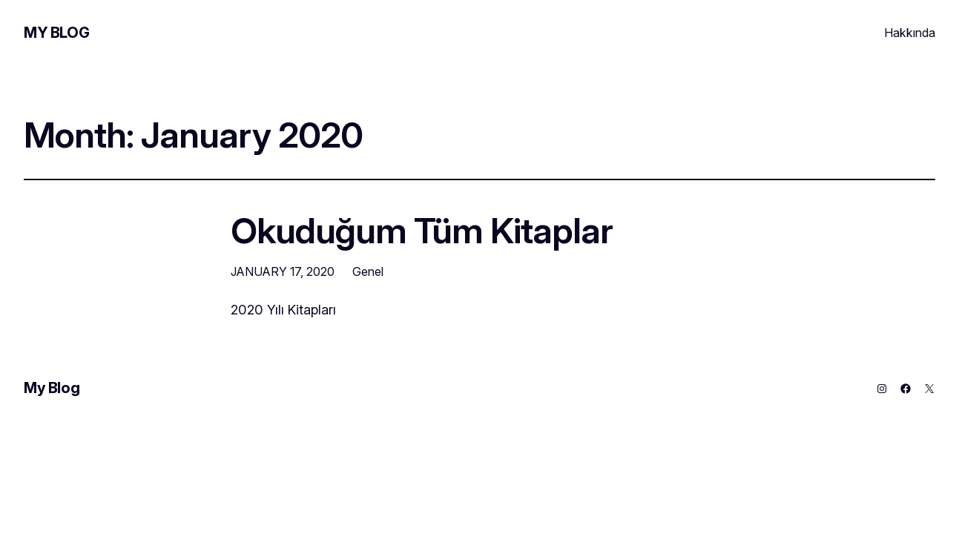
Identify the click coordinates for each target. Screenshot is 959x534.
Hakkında (909, 32)
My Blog (56, 33)
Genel (367, 271)
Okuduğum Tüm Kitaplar (422, 230)
